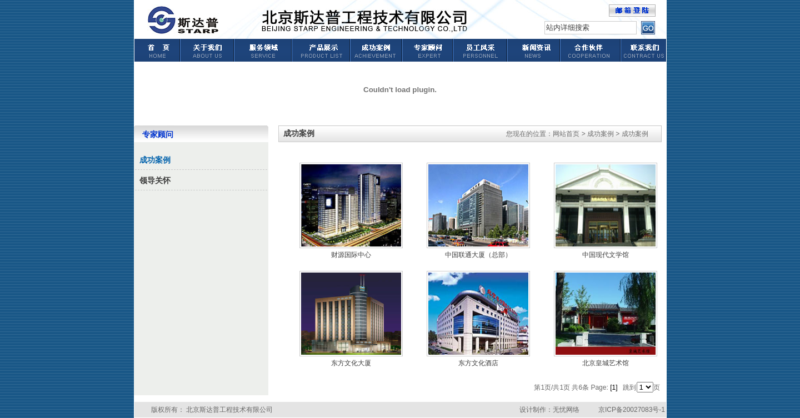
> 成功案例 (598, 134)
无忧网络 (566, 410)
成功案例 (155, 160)
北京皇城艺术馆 (605, 363)
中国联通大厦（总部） (478, 255)
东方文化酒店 (478, 363)
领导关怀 (155, 181)
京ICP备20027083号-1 (631, 410)
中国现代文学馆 (605, 255)
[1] (613, 387)
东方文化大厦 (351, 363)
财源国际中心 (351, 255)
